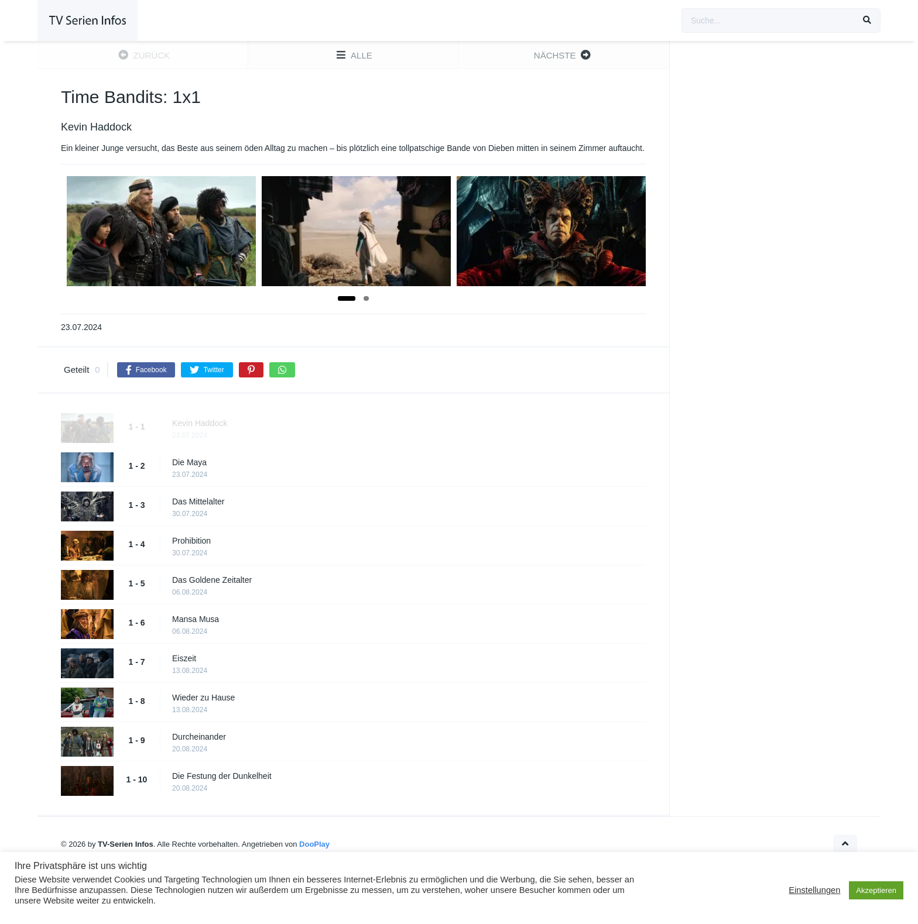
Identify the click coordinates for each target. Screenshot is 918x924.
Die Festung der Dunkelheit (222, 776)
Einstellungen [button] (814, 890)
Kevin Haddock (199, 423)
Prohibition (191, 540)
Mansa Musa (195, 619)
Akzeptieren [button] (876, 890)
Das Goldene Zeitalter (212, 580)
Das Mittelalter (198, 501)
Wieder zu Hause (203, 697)
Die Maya (189, 462)
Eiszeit (184, 658)
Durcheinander (199, 736)
